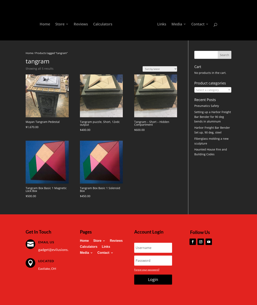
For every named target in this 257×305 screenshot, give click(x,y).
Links (160, 23)
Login (153, 279)
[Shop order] (160, 69)
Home (46, 23)
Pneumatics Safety (206, 106)
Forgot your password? (146, 269)
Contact (196, 23)
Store (61, 23)
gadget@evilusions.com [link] (56, 249)
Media (175, 23)
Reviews (82, 23)
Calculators (104, 23)
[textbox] (213, 90)
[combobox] (212, 90)
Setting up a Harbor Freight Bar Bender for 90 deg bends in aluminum (212, 116)
